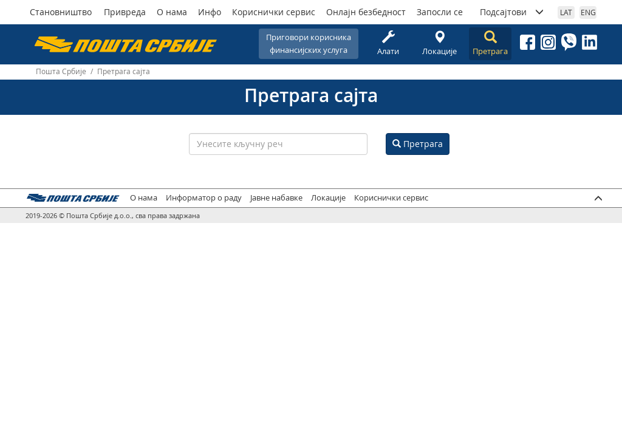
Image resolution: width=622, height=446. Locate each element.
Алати (388, 43)
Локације (439, 43)
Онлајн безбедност (366, 12)
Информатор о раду (204, 198)
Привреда (125, 12)
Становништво (61, 12)
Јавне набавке (276, 198)
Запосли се (440, 12)
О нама (172, 12)
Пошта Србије (61, 71)
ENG (588, 12)
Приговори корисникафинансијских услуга (308, 43)
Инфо (209, 12)
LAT (566, 12)
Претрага (490, 43)
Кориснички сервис (273, 12)
